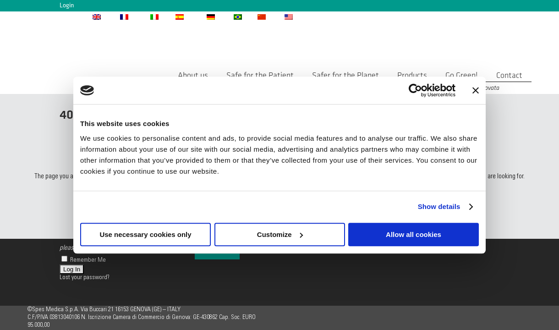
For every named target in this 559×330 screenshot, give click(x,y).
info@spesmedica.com (373, 16)
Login (67, 5)
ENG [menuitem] (109, 17)
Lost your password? (85, 278)
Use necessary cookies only (145, 234)
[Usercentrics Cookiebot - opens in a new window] (415, 90)
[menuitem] (106, 16)
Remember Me (83, 260)
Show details (439, 206)
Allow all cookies (413, 234)
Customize (280, 234)
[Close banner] (475, 90)
